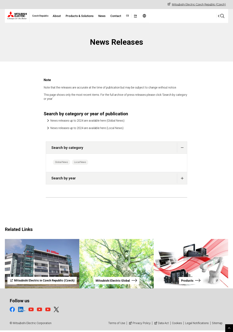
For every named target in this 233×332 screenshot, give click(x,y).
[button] (182, 147)
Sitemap (217, 324)
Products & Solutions (112, 16)
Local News (88, 163)
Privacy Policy (139, 324)
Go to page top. (229, 328)
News (134, 16)
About (89, 16)
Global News (64, 163)
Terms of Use (116, 324)
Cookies (177, 324)
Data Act (161, 324)
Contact (148, 16)
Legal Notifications (197, 324)
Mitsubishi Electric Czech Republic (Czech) (196, 4)
